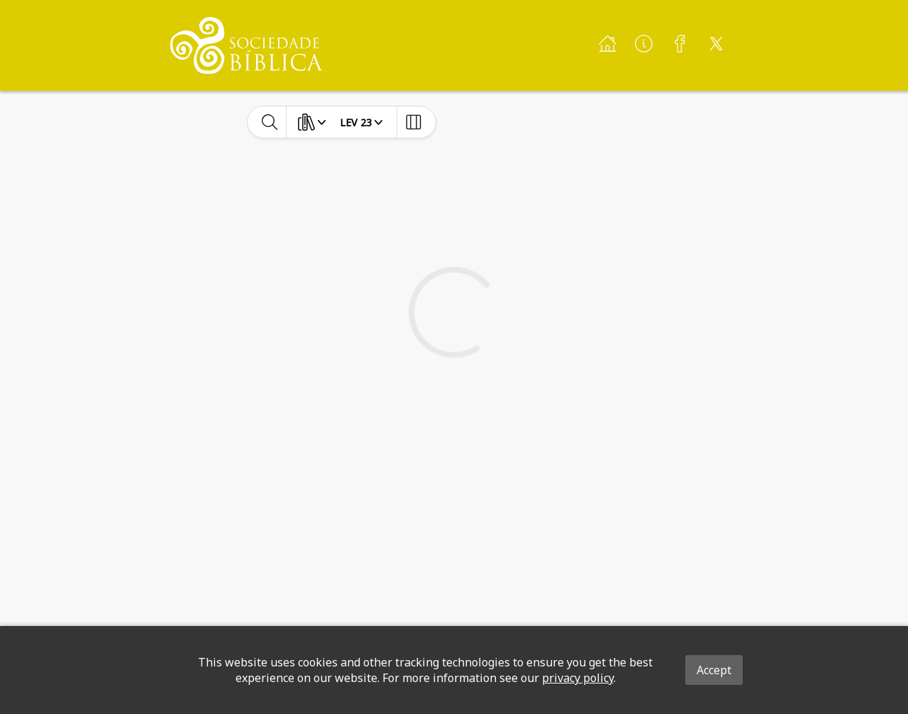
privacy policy (578, 678)
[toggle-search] (270, 122)
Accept (714, 670)
